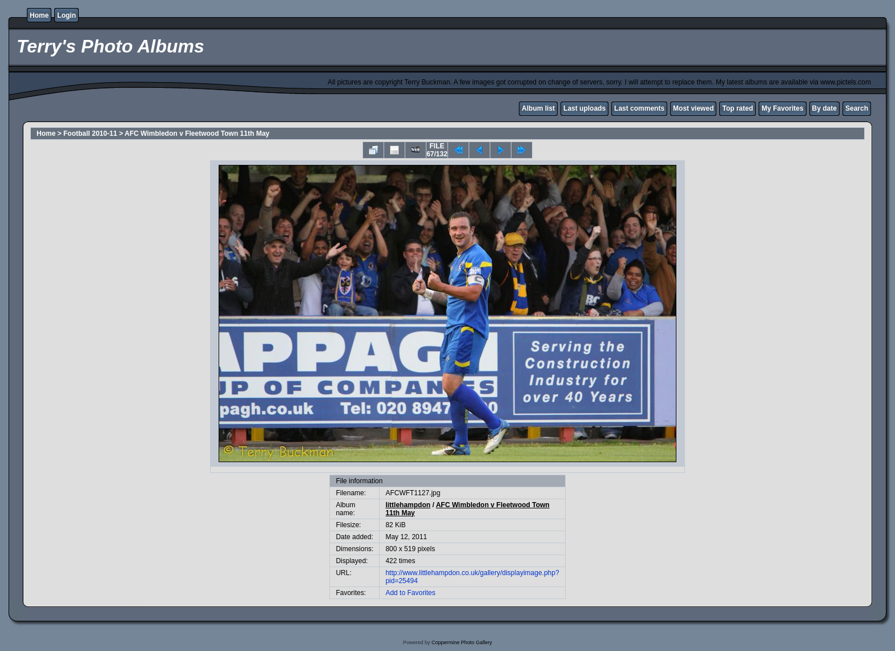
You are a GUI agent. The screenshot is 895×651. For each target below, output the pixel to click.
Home (39, 15)
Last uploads (584, 108)
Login (66, 15)
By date (824, 108)
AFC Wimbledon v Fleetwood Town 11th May (196, 134)
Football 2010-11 (90, 134)
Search (856, 108)
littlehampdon (407, 505)
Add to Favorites (410, 593)
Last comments (639, 108)
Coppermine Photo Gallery (462, 642)
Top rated (737, 108)
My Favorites (782, 108)
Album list (538, 108)
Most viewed (693, 108)
